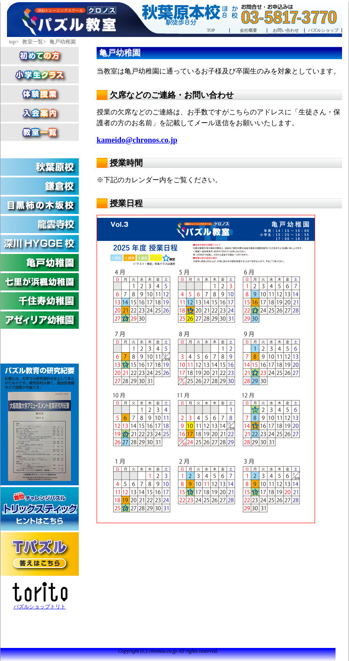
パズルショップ (323, 30)
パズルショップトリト (39, 596)
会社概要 (248, 30)
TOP (211, 30)
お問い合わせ (286, 30)
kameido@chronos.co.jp (137, 140)
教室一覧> (34, 42)
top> (14, 42)
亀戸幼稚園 (63, 42)
